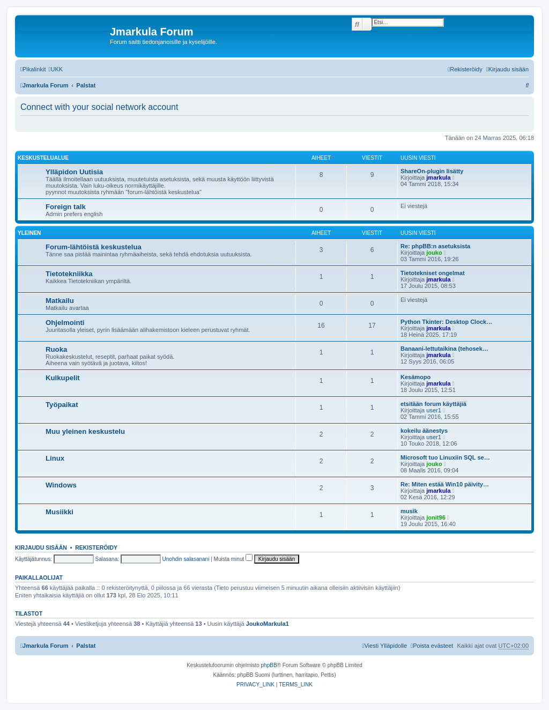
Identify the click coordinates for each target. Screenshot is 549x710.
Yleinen (29, 233)
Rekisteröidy (96, 547)
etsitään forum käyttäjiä (433, 404)
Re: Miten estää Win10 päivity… (444, 484)
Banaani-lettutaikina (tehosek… (444, 348)
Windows (61, 485)
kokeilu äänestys (424, 430)
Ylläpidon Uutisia (74, 172)
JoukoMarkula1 (267, 623)
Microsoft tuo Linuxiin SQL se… (445, 457)
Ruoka (56, 349)
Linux (55, 458)
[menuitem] (55, 69)
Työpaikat (62, 405)
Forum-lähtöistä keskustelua (94, 247)
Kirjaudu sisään (41, 547)
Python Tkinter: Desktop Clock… (446, 322)
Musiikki (59, 512)
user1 (433, 410)
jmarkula (438, 177)
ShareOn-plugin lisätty (431, 171)
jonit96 (435, 517)
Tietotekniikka (69, 274)
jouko (434, 252)
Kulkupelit (63, 378)
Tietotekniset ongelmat (432, 273)
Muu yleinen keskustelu (85, 431)
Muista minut (233, 559)
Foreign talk (66, 207)
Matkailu (60, 301)
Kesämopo (415, 377)
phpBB (269, 665)
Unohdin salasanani (186, 559)
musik (409, 511)
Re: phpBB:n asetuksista (435, 246)
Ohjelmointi (65, 323)
